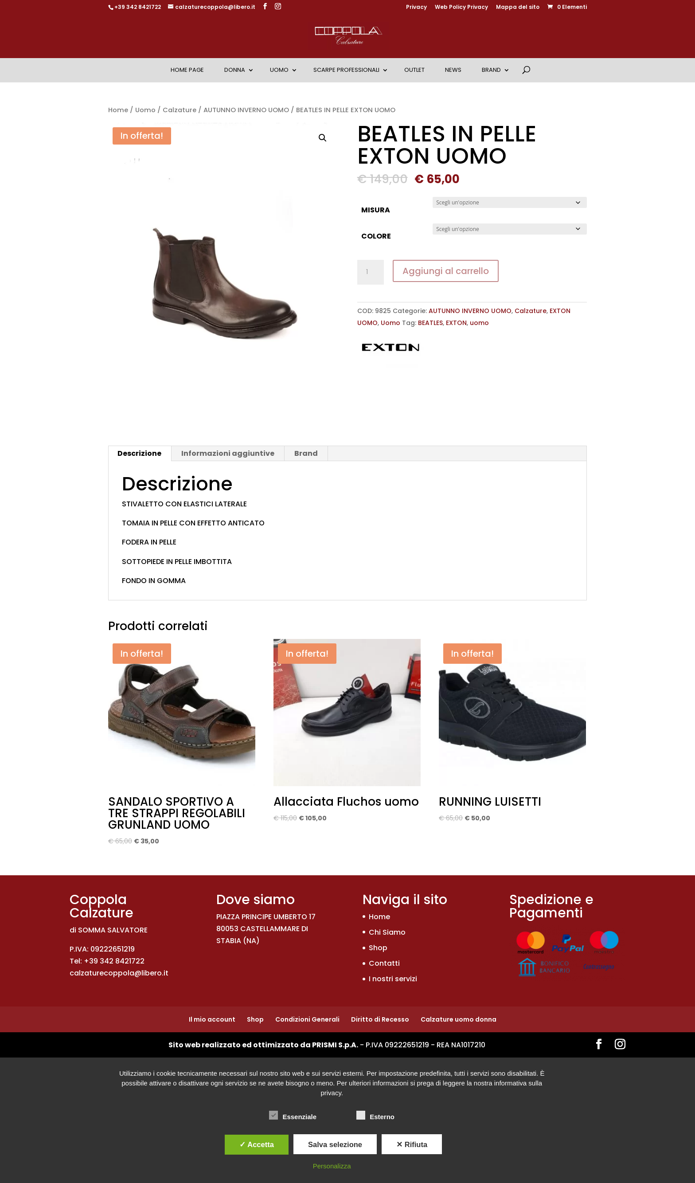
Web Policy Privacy (461, 7)
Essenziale (292, 1115)
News (453, 70)
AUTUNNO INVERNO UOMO (246, 110)
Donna (234, 70)
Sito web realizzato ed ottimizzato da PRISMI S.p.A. (263, 1045)
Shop (378, 948)
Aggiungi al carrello (445, 271)
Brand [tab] (306, 453)
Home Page (187, 70)
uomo (479, 322)
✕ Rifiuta (411, 1144)
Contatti (384, 963)
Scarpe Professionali (346, 70)
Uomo (279, 70)
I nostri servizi (393, 979)
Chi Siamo (387, 932)
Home (118, 110)
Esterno (375, 1115)
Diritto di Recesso (380, 1019)
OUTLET (414, 70)
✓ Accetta (256, 1144)
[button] (323, 138)
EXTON (456, 322)
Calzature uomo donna (458, 1019)
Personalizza (332, 1166)
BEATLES (430, 322)
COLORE (376, 236)
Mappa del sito (517, 7)
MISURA (375, 210)
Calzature (179, 110)
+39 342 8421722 (137, 7)
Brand (491, 70)
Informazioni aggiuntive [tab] (227, 453)
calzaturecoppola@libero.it (119, 973)
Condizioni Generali (307, 1019)
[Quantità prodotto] (370, 272)
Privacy (416, 7)
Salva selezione (335, 1144)
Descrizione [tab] (139, 453)
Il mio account (212, 1019)
